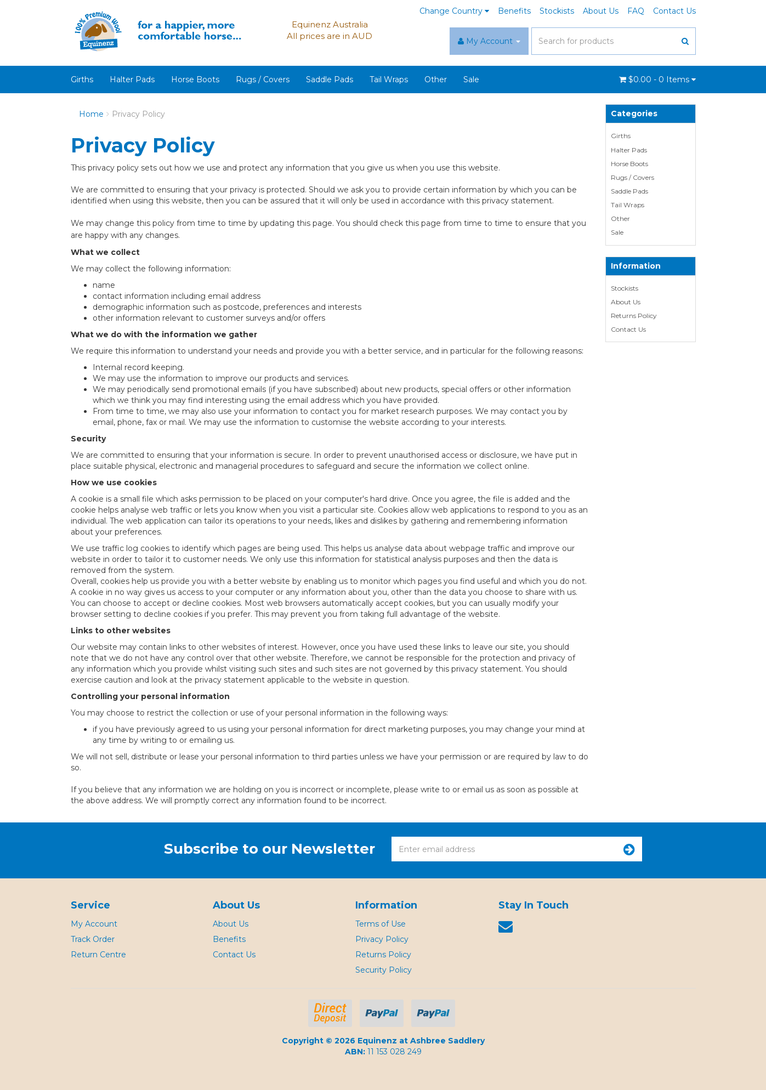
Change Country (454, 11)
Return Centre (98, 955)
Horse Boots (195, 79)
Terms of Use (380, 924)
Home (91, 114)
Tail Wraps (389, 79)
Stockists (557, 11)
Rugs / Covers (263, 79)
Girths (82, 79)
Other (435, 79)
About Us (601, 11)
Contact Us (674, 11)
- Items (657, 79)
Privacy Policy (138, 114)
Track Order (93, 939)
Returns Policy (634, 315)
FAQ (635, 11)
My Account (94, 924)
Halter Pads (132, 79)
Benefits (514, 11)
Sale (471, 79)
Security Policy (383, 970)
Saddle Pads (329, 79)
